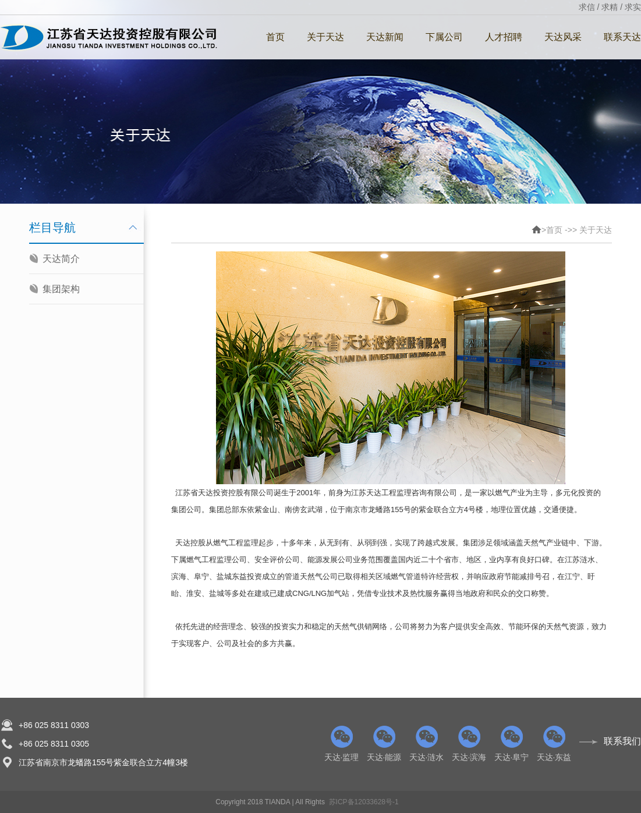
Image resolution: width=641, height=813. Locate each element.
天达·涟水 (426, 744)
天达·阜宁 (511, 744)
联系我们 (622, 741)
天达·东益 (554, 744)
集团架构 (61, 289)
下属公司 (444, 37)
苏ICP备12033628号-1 (364, 802)
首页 (275, 37)
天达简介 (61, 259)
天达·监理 (341, 744)
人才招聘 (503, 37)
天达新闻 (384, 37)
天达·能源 (384, 744)
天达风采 (563, 37)
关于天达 (325, 37)
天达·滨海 (469, 744)
